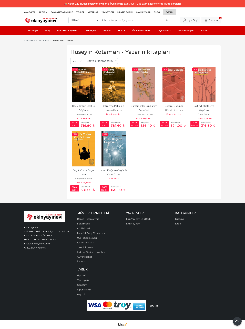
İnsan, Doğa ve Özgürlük (113, 170)
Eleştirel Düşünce (174, 106)
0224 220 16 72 (49, 239)
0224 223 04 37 (32, 239)
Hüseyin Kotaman (84, 114)
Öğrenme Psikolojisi (114, 106)
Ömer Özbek (204, 114)
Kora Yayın (114, 178)
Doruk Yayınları (83, 118)
